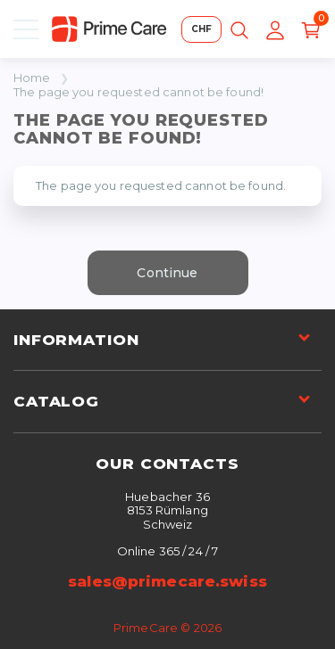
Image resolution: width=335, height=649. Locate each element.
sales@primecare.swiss (167, 581)
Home (32, 78)
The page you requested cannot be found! (138, 92)
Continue (167, 273)
